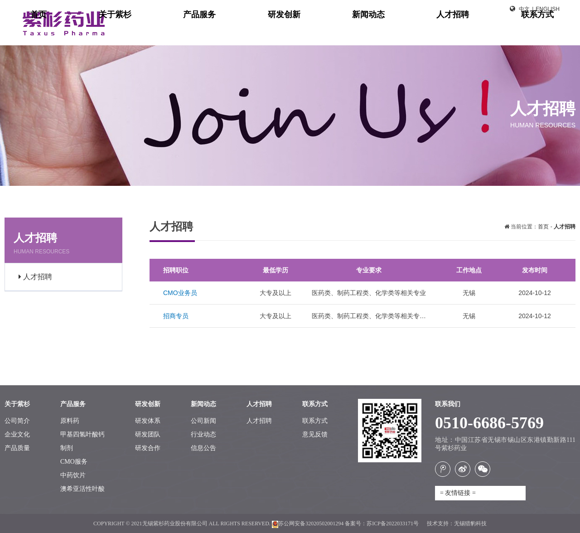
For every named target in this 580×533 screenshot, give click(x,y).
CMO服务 (73, 461)
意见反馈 (315, 434)
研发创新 (390, 31)
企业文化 (17, 434)
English (548, 9)
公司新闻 (203, 420)
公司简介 (17, 420)
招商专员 (175, 316)
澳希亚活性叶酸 (82, 488)
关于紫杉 (287, 31)
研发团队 (147, 434)
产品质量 (17, 448)
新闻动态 (442, 31)
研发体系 (147, 420)
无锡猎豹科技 (470, 523)
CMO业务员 (180, 292)
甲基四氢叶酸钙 (82, 434)
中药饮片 (73, 475)
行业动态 (203, 434)
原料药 (69, 420)
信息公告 (203, 448)
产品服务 (339, 31)
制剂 (66, 448)
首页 (244, 31)
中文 (524, 9)
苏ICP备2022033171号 (393, 523)
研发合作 (147, 448)
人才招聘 (494, 31)
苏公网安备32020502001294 (307, 523)
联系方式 (545, 31)
